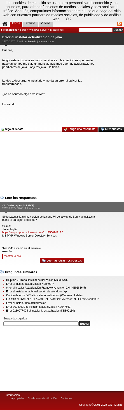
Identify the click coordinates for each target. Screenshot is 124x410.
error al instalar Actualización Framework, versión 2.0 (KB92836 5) (46, 287)
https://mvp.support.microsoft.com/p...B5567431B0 (32, 232)
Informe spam (46, 41)
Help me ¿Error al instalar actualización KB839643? (37, 280)
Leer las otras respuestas (62, 261)
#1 (3, 205)
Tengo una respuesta (79, 129)
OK (68, 19)
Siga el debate (12, 129)
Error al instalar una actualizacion (26, 303)
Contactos (66, 398)
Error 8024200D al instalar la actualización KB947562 (38, 306)
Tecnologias (10, 29)
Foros (23, 29)
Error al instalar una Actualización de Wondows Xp (36, 291)
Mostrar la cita (12, 256)
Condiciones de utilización (42, 398)
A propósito (17, 398)
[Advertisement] (61, 115)
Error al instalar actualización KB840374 (30, 283)
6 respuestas (111, 129)
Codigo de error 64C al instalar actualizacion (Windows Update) (44, 295)
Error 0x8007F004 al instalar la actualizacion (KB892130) (40, 310)
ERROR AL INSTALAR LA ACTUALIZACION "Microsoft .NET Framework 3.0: (52, 299)
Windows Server (38, 29)
